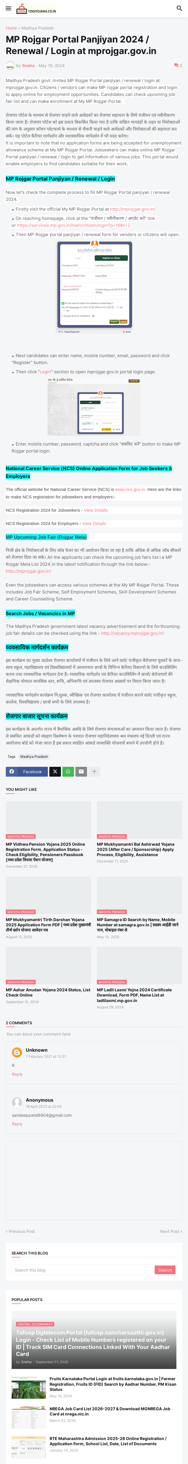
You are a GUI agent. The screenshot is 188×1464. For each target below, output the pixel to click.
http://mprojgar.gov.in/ (132, 209)
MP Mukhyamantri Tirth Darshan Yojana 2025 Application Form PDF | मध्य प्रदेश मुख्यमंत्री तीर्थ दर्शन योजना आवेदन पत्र (48, 924)
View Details (96, 510)
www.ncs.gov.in (130, 489)
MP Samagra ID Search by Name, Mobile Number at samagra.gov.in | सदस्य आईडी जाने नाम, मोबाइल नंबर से (137, 924)
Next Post (169, 1231)
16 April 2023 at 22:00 (44, 1106)
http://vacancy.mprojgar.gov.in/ (132, 633)
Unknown (37, 1050)
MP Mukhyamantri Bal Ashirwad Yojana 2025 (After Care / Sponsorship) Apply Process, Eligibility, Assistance (135, 849)
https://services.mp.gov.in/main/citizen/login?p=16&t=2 (73, 225)
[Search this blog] (83, 1270)
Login (45, 371)
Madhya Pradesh (37, 28)
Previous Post (22, 1231)
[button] (8, 9)
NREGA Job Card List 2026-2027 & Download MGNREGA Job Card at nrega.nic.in (110, 1411)
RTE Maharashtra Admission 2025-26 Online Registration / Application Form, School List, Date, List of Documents (108, 1441)
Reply (17, 1074)
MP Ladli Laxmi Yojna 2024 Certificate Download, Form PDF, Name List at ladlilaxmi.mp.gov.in (134, 995)
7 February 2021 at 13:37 (46, 1056)
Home (11, 28)
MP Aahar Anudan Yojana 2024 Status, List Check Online (48, 992)
